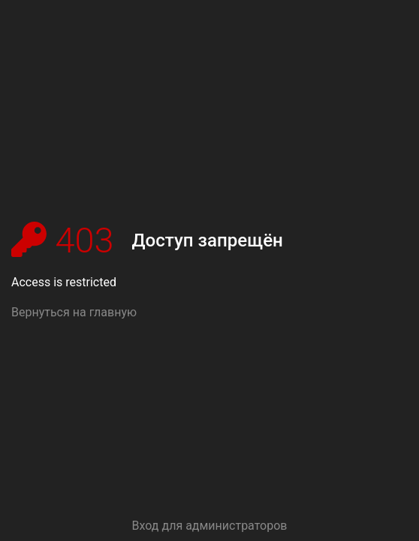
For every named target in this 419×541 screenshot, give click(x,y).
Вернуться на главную (74, 312)
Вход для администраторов (210, 525)
